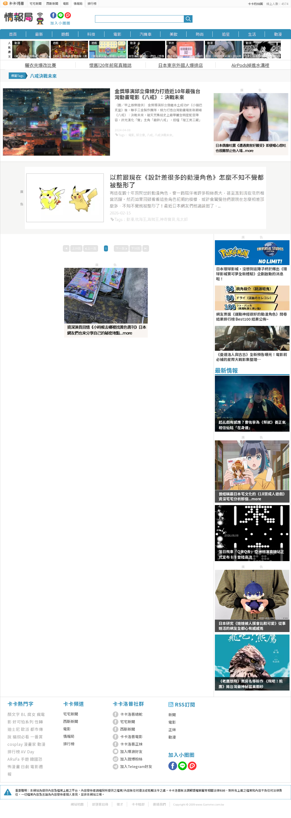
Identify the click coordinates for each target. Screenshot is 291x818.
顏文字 (13, 714)
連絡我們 (159, 804)
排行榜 (92, 3)
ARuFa (13, 759)
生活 (252, 34)
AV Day (27, 752)
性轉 (39, 722)
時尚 (200, 34)
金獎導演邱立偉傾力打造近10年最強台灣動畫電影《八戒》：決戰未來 (157, 94)
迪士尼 (13, 729)
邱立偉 (140, 135)
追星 (226, 34)
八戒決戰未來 (163, 135)
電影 (66, 3)
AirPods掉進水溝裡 (250, 65)
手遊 (25, 759)
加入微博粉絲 (131, 758)
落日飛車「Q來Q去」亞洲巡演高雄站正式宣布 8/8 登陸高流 (251, 554)
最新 (39, 34)
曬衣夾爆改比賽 (40, 65)
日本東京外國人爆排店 (180, 65)
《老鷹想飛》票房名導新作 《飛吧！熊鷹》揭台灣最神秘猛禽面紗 (251, 683)
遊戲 (65, 34)
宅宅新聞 (36, 3)
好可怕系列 (23, 722)
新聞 (172, 714)
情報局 (78, 3)
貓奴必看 (21, 737)
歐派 (25, 729)
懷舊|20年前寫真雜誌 (110, 65)
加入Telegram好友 (136, 766)
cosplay (15, 744)
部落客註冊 (100, 804)
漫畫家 (30, 744)
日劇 (25, 766)
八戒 (150, 135)
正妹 (172, 729)
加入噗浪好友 (131, 751)
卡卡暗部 (138, 804)
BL (23, 714)
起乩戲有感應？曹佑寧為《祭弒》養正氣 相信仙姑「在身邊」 (252, 424)
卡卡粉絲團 (255, 3)
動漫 (278, 34)
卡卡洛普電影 (131, 736)
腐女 (31, 714)
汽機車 (145, 34)
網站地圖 (77, 804)
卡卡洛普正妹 (131, 744)
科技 (91, 34)
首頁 (13, 34)
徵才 (120, 804)
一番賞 (36, 737)
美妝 (174, 34)
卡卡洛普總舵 (131, 714)
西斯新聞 (52, 3)
